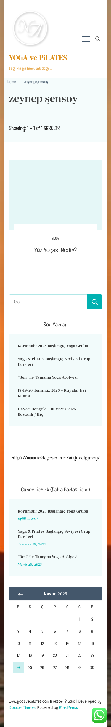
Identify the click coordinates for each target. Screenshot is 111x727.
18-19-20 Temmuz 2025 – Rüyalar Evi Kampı (52, 393)
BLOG (56, 238)
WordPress (68, 707)
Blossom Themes (22, 707)
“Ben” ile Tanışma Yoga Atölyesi (48, 377)
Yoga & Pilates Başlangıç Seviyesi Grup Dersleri (54, 361)
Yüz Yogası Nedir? (55, 250)
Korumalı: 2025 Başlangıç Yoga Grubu (53, 346)
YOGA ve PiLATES (38, 57)
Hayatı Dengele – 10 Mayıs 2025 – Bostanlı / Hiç (48, 411)
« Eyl (21, 595)
